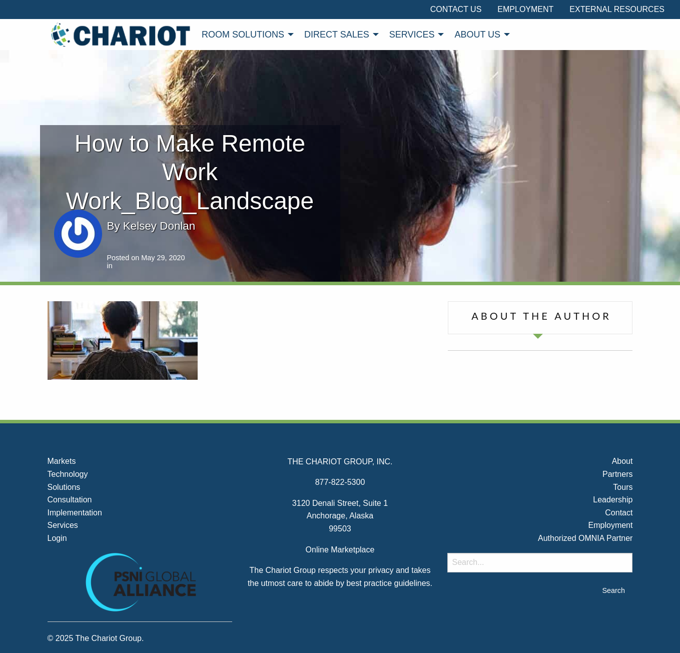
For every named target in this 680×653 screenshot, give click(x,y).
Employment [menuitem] (525, 9)
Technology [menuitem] (68, 474)
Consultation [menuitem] (70, 499)
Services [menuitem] (412, 35)
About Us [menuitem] (477, 35)
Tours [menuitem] (622, 487)
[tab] (540, 317)
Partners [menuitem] (617, 474)
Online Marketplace (340, 549)
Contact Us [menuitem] (456, 9)
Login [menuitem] (57, 538)
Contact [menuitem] (618, 512)
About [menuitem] (622, 461)
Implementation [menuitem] (75, 512)
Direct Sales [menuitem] (336, 35)
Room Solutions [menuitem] (243, 35)
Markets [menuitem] (62, 461)
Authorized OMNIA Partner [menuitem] (585, 538)
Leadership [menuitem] (612, 499)
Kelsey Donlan (159, 226)
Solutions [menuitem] (64, 487)
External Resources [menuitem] (616, 9)
